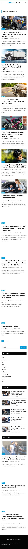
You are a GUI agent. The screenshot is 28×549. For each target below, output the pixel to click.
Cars (3, 192)
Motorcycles (5, 374)
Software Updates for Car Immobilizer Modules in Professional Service (17, 393)
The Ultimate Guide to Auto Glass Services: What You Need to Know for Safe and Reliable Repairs (13, 263)
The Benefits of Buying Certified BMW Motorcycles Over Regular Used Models (13, 296)
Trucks (3, 379)
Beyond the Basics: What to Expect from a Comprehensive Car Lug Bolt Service (13, 34)
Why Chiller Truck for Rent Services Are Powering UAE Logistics (11, 67)
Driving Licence (5, 367)
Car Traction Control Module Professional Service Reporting (18, 419)
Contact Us (10, 539)
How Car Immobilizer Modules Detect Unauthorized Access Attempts (18, 402)
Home (2, 6)
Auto (3, 29)
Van (2, 381)
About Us (18, 539)
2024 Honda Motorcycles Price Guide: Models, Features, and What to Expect (12, 134)
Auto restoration (6, 359)
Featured (4, 369)
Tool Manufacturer (6, 376)
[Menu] (2, 2)
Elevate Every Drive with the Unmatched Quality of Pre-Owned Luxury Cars (18, 428)
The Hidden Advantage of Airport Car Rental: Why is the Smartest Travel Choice (13, 228)
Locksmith (4, 371)
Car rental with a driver (9, 326)
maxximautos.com (5, 544)
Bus (2, 362)
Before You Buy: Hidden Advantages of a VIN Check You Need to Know (12, 101)
